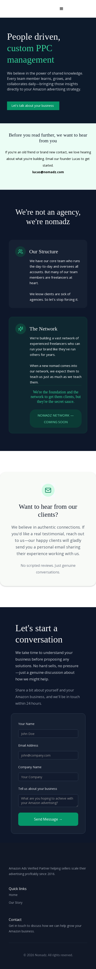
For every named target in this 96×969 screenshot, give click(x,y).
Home (13, 895)
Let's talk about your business (32, 105)
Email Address (28, 745)
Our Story (15, 902)
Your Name (26, 724)
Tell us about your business (37, 789)
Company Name (30, 767)
